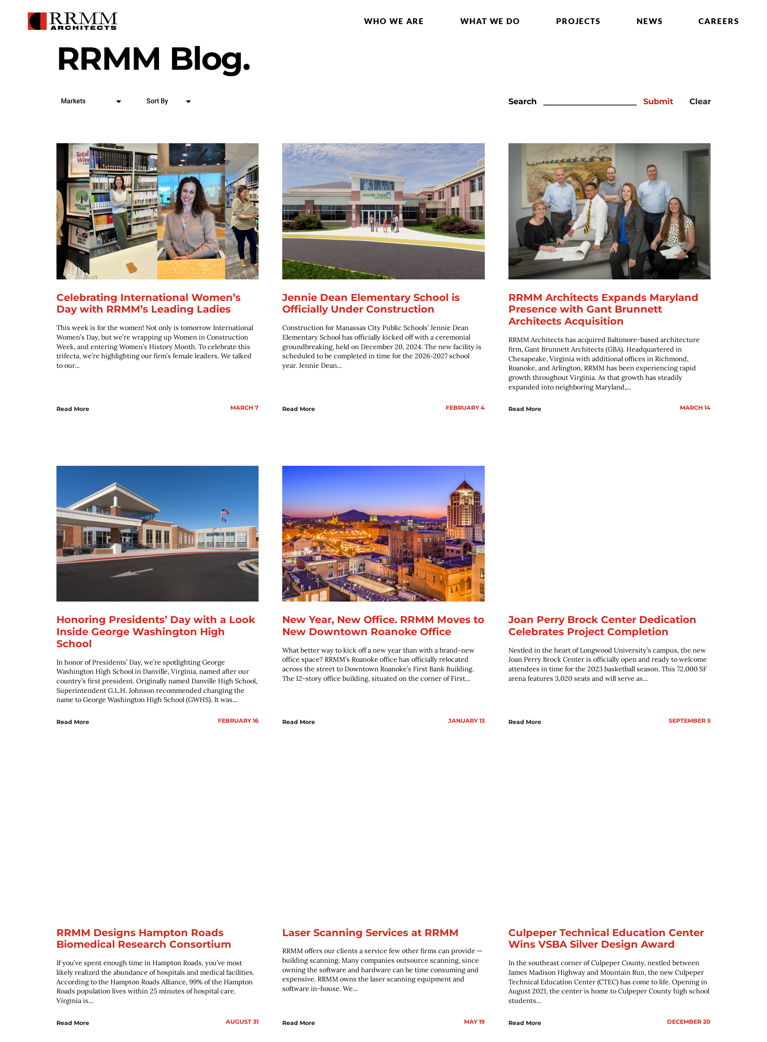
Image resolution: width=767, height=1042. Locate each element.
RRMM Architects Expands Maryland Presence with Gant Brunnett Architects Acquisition (603, 309)
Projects (578, 21)
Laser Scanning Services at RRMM (370, 930)
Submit (658, 101)
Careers (719, 21)
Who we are (394, 21)
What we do (490, 21)
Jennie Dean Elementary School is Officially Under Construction (371, 303)
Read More (72, 407)
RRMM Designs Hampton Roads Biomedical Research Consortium (143, 936)
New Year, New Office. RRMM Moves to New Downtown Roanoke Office (383, 624)
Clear (700, 101)
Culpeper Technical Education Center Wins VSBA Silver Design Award (606, 936)
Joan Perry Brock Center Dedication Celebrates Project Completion (602, 624)
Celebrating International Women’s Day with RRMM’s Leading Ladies (148, 303)
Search (522, 101)
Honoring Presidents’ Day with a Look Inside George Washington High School (155, 630)
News (650, 21)
